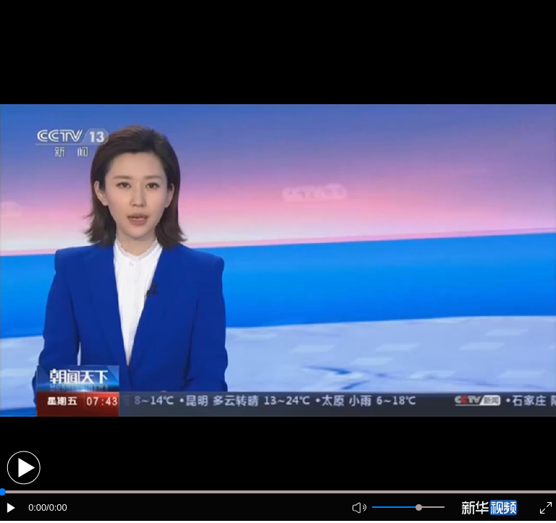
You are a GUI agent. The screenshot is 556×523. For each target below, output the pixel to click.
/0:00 (56, 507)
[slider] (419, 507)
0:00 (37, 507)
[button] (23, 467)
